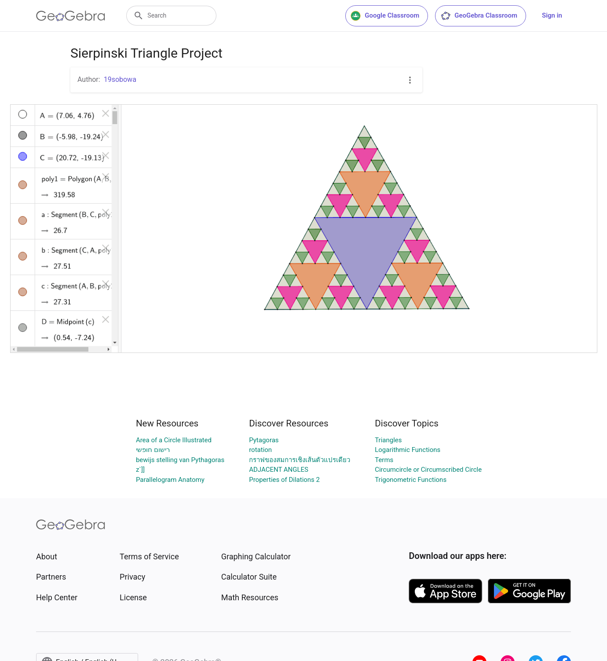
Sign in (552, 15)
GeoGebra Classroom (478, 16)
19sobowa (120, 79)
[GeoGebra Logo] (70, 16)
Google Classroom (385, 16)
